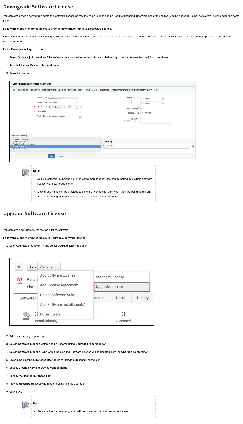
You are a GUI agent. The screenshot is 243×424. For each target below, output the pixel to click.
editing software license (85, 196)
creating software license (119, 36)
